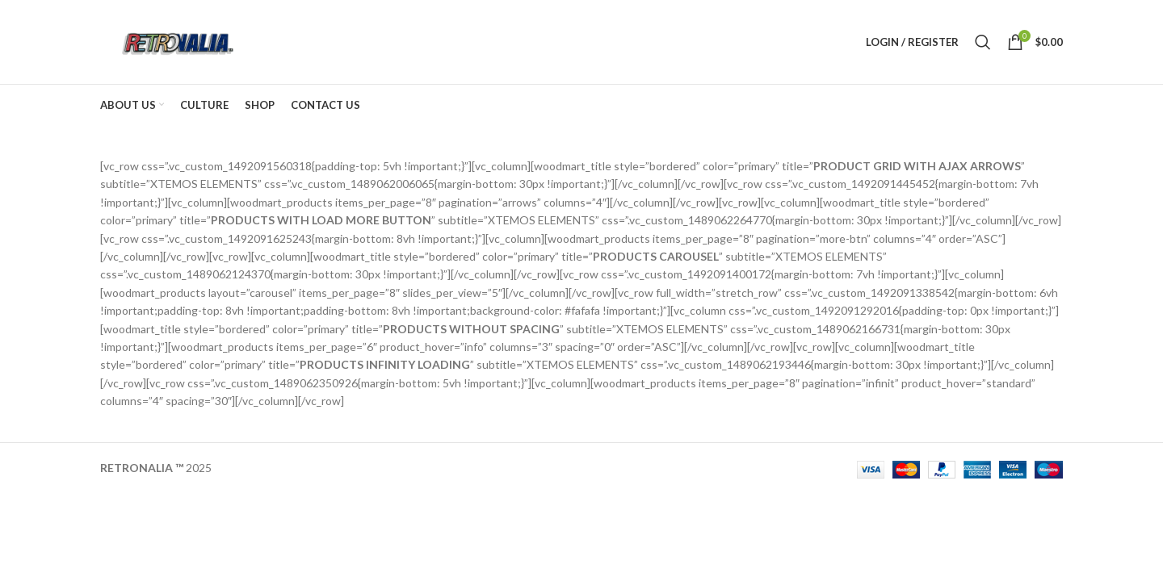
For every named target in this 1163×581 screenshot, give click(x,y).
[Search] (983, 42)
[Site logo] (176, 41)
